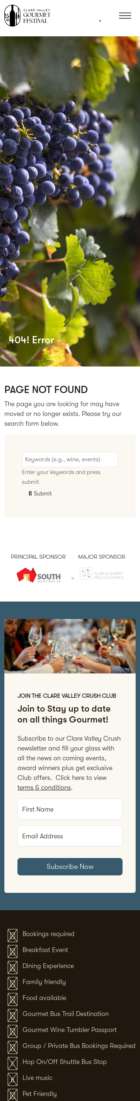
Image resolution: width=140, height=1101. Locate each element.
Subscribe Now (70, 866)
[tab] (67, 578)
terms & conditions (44, 787)
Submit (39, 493)
